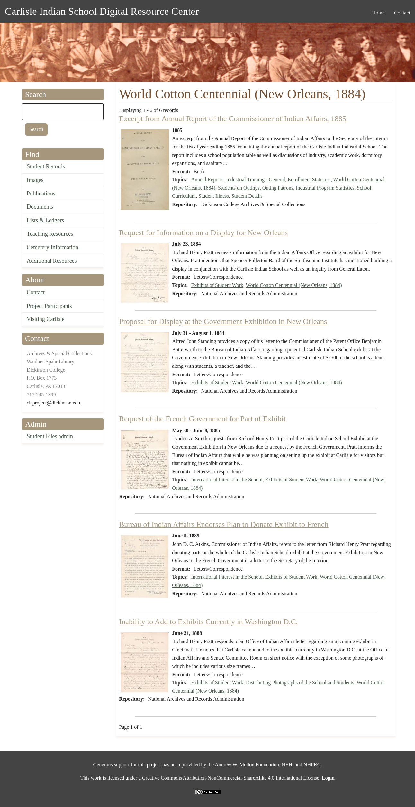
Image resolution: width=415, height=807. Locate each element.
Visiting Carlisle (45, 319)
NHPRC (311, 764)
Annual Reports (207, 179)
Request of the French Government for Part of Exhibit (202, 418)
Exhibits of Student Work (217, 285)
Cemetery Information (52, 247)
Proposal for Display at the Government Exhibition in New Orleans (223, 321)
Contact (36, 292)
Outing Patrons (277, 188)
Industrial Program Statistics (325, 188)
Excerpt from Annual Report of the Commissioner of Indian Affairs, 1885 (232, 118)
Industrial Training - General (255, 179)
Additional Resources (52, 261)
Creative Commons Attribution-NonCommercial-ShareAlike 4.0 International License (230, 778)
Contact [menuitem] (402, 12)
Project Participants (49, 306)
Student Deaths (247, 196)
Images (35, 180)
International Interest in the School (226, 479)
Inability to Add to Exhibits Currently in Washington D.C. (208, 621)
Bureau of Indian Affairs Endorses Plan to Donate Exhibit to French (223, 524)
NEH (287, 764)
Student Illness (213, 196)
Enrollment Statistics (309, 179)
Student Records (46, 166)
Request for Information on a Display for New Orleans (203, 232)
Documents (40, 207)
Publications (41, 193)
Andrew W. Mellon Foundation (247, 764)
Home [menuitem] (378, 12)
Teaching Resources (50, 234)
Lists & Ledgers (45, 220)
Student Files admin (50, 436)
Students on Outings (239, 188)
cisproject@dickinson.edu (53, 402)
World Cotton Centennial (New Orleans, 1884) (294, 285)
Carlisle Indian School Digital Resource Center (102, 11)
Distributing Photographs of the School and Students (300, 682)
